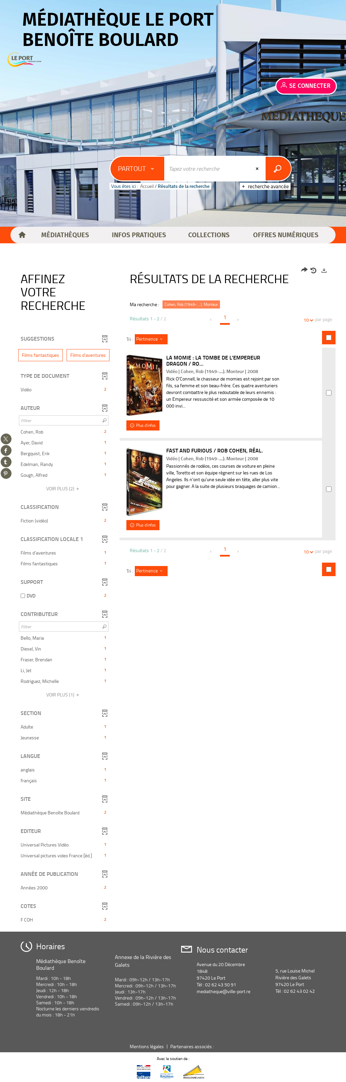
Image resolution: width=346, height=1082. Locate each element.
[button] (65, 235)
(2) (63, 488)
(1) (63, 694)
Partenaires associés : (192, 1046)
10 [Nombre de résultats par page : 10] (307, 319)
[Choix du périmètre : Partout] (137, 168)
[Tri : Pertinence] (151, 339)
